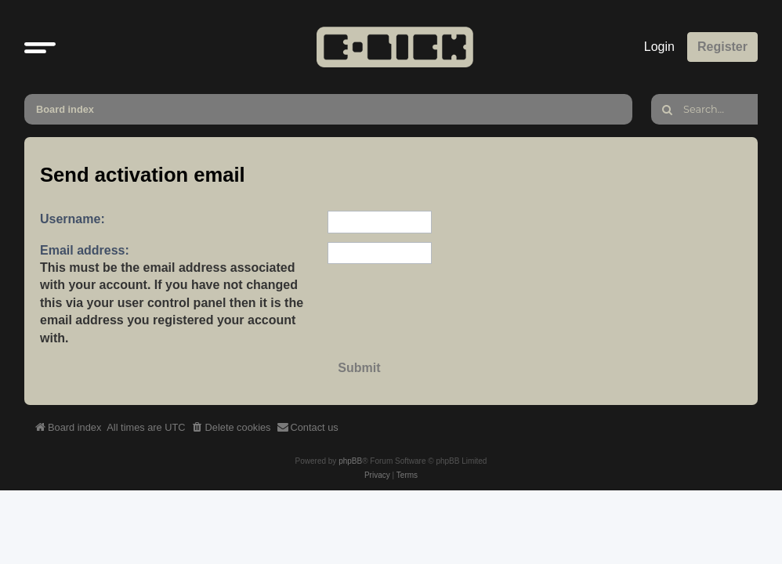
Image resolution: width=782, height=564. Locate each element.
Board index (65, 109)
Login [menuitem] (659, 46)
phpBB (350, 461)
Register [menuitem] (722, 46)
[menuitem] (231, 428)
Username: (72, 219)
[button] (40, 47)
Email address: (84, 250)
